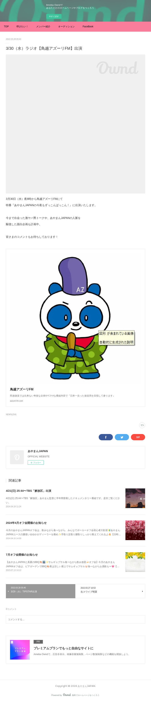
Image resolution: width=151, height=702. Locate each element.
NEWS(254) (11, 414)
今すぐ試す (54, 16)
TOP (6, 26)
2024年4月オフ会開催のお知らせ (26, 522)
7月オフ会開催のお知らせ (22, 554)
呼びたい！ (22, 26)
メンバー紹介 (43, 26)
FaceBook (88, 26)
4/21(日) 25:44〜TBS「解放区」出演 (28, 490)
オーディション (66, 26)
